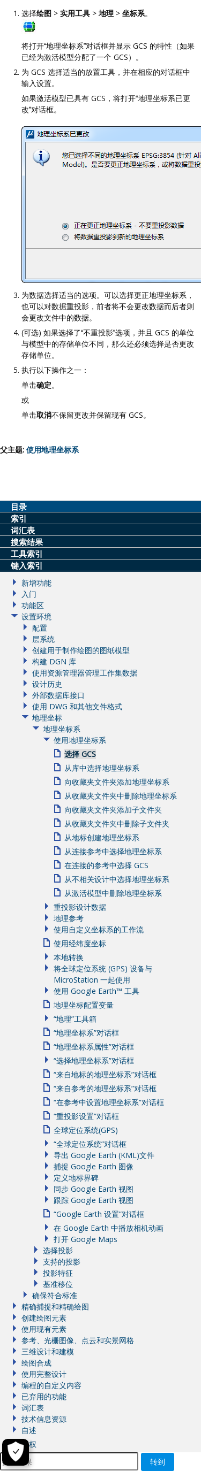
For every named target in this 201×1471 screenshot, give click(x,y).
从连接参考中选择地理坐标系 (113, 851)
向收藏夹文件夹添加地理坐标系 (116, 782)
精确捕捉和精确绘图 (55, 1306)
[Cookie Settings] (15, 1452)
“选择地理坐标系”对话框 (94, 1060)
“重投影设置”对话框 (86, 1116)
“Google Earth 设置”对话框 (99, 1214)
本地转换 (69, 957)
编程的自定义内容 (51, 1385)
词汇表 (32, 1408)
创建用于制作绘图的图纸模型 (81, 650)
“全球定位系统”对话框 (90, 1144)
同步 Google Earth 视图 (93, 1189)
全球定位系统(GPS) (86, 1130)
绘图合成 (36, 1363)
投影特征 (58, 1273)
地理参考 (69, 918)
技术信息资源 (43, 1419)
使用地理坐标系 (80, 740)
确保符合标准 (54, 1295)
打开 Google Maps (85, 1239)
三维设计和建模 (47, 1351)
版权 (28, 1444)
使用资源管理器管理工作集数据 (84, 673)
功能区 (32, 605)
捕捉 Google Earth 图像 (93, 1166)
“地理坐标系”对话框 (86, 1033)
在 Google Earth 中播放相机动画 (108, 1228)
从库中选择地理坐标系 (101, 768)
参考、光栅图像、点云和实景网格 (77, 1340)
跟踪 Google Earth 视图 (93, 1200)
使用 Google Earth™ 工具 (96, 991)
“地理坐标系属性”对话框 (94, 1046)
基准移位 (58, 1284)
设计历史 (47, 684)
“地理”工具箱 (75, 1019)
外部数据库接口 (58, 695)
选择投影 (58, 1250)
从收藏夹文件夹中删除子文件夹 (116, 823)
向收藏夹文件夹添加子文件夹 (113, 810)
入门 (28, 594)
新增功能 (36, 583)
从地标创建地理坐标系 (101, 837)
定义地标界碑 (76, 1178)
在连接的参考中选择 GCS (106, 865)
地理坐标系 (61, 729)
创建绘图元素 (43, 1318)
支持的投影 (61, 1262)
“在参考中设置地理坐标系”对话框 (109, 1102)
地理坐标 (47, 717)
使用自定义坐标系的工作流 (99, 929)
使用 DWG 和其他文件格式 (77, 706)
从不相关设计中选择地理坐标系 (116, 879)
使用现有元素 (43, 1329)
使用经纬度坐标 (80, 943)
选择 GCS (80, 754)
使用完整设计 (43, 1374)
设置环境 (36, 616)
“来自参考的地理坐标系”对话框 (105, 1088)
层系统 (43, 639)
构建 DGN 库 (54, 661)
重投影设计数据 (80, 907)
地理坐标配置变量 (84, 1005)
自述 (28, 1430)
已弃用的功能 (43, 1396)
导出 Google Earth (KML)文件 (104, 1155)
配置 (39, 628)
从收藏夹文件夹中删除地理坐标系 (120, 796)
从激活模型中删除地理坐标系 (113, 893)
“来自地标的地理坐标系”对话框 (105, 1074)
